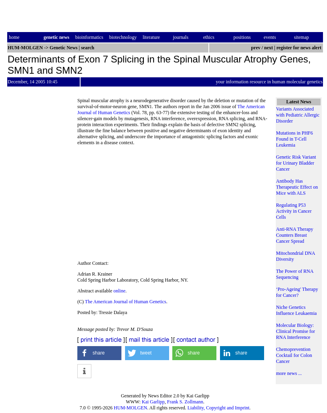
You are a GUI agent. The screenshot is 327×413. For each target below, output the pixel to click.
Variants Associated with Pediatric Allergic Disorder (297, 115)
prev (255, 47)
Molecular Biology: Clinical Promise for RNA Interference (295, 331)
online (119, 291)
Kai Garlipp (153, 402)
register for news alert (300, 47)
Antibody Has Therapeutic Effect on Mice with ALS (297, 187)
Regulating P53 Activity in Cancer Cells (294, 211)
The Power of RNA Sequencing (294, 274)
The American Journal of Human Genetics (125, 301)
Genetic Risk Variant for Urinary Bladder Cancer (296, 163)
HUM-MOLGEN (130, 408)
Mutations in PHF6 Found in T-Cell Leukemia (294, 139)
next (268, 47)
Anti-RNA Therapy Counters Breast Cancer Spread (294, 235)
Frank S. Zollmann (185, 402)
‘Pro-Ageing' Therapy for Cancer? (297, 292)
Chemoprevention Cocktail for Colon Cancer (294, 355)
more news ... (289, 373)
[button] (99, 353)
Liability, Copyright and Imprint (219, 408)
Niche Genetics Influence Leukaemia (296, 310)
